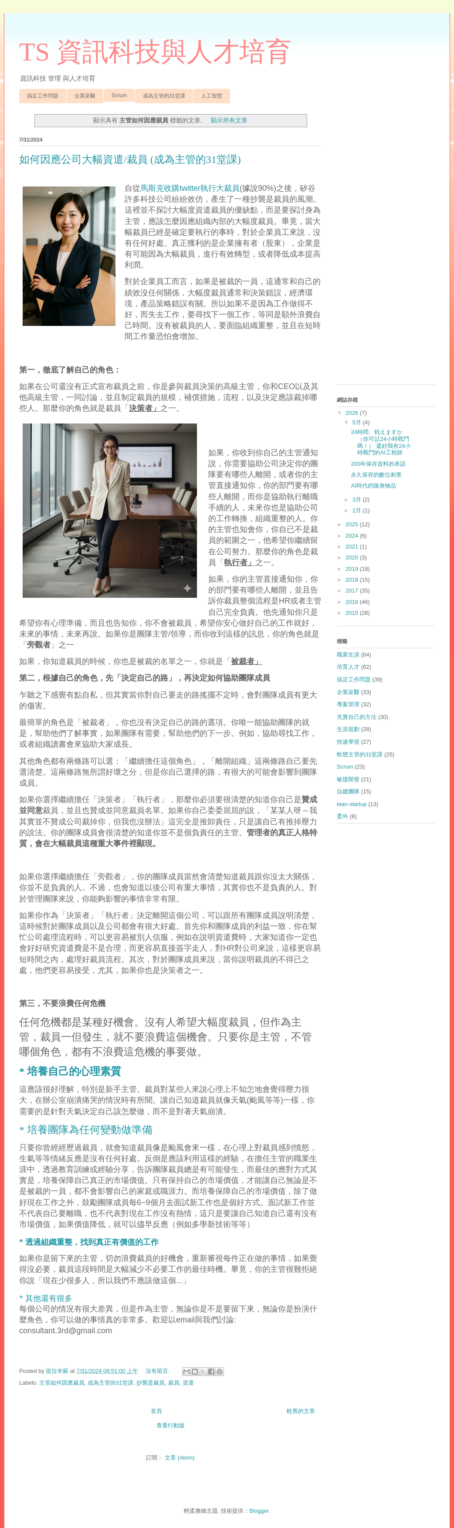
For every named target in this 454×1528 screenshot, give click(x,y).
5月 (357, 422)
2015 (353, 613)
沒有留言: (158, 1371)
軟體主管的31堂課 (360, 754)
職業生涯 (348, 654)
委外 (342, 816)
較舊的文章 (301, 1411)
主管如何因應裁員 (62, 1382)
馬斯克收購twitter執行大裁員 (190, 188)
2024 (353, 535)
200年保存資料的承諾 (378, 464)
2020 (353, 557)
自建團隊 (348, 791)
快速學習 (348, 742)
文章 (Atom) (180, 1457)
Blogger (258, 1511)
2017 (353, 590)
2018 (353, 579)
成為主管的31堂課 (164, 96)
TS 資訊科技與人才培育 (155, 51)
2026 (353, 413)
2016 (353, 602)
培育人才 (348, 667)
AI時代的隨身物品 (373, 485)
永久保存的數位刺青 (376, 474)
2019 (353, 569)
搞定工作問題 (42, 96)
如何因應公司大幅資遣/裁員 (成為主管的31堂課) (130, 159)
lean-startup (352, 804)
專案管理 (348, 704)
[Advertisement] (386, 247)
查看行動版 (170, 1425)
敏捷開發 (348, 779)
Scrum (119, 95)
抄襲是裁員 (150, 1382)
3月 (357, 499)
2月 (357, 510)
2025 (353, 524)
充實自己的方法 (356, 717)
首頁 (156, 1411)
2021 (353, 546)
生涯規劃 (348, 729)
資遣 (188, 1382)
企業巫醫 (85, 96)
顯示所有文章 (229, 120)
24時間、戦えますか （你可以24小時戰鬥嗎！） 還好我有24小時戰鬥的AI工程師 (380, 442)
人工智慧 (211, 96)
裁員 (174, 1382)
